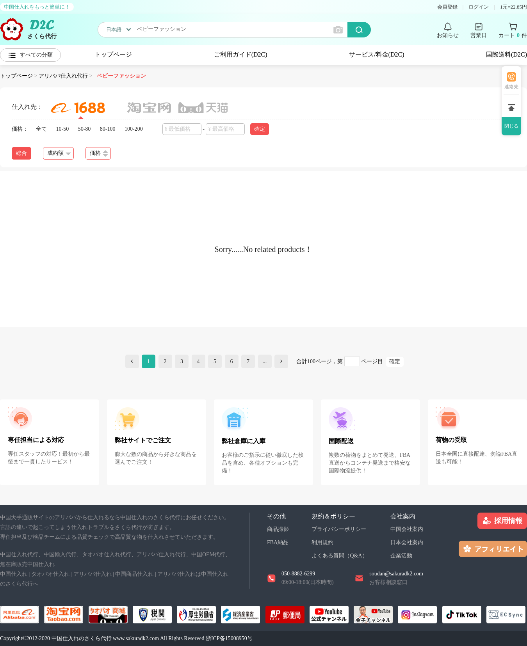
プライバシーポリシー (339, 529)
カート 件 (513, 35)
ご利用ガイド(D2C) (240, 54)
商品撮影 (278, 529)
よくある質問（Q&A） (339, 556)
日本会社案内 (406, 542)
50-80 (84, 129)
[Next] (281, 361)
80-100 (108, 129)
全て (41, 129)
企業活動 (401, 556)
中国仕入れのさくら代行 (82, 638)
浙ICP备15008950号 (229, 638)
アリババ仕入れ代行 (63, 76)
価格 (99, 153)
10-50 (62, 129)
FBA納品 (277, 542)
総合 (21, 153)
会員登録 (447, 7)
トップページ (113, 54)
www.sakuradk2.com (136, 638)
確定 (259, 129)
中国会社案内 (406, 529)
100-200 (134, 129)
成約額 (59, 153)
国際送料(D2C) (506, 54)
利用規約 (322, 542)
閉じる (511, 126)
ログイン (478, 7)
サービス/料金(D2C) (376, 54)
